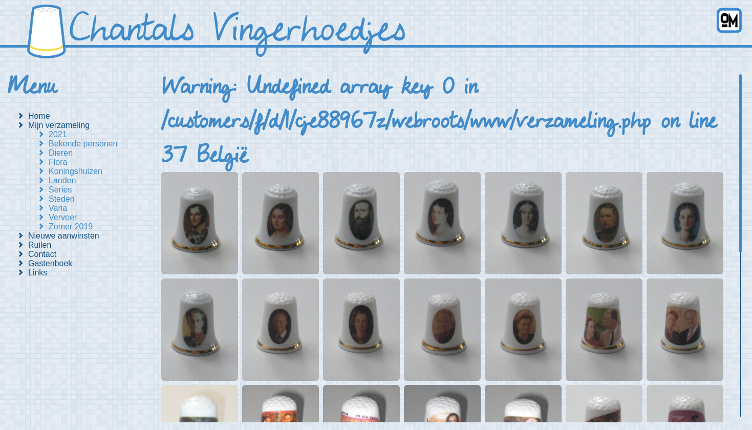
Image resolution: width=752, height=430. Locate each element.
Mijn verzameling (59, 125)
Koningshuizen (75, 171)
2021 (58, 134)
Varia (58, 208)
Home (39, 116)
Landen (62, 180)
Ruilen (39, 245)
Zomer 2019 (71, 226)
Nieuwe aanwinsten (63, 235)
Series (60, 189)
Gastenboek (50, 263)
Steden (62, 199)
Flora (58, 162)
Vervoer (63, 217)
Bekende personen (83, 143)
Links (37, 272)
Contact (42, 254)
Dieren (61, 152)
